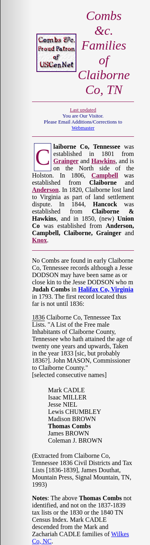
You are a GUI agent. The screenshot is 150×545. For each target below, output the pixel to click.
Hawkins (103, 161)
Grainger (65, 161)
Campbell (105, 175)
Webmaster (83, 128)
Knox (39, 240)
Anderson (45, 189)
